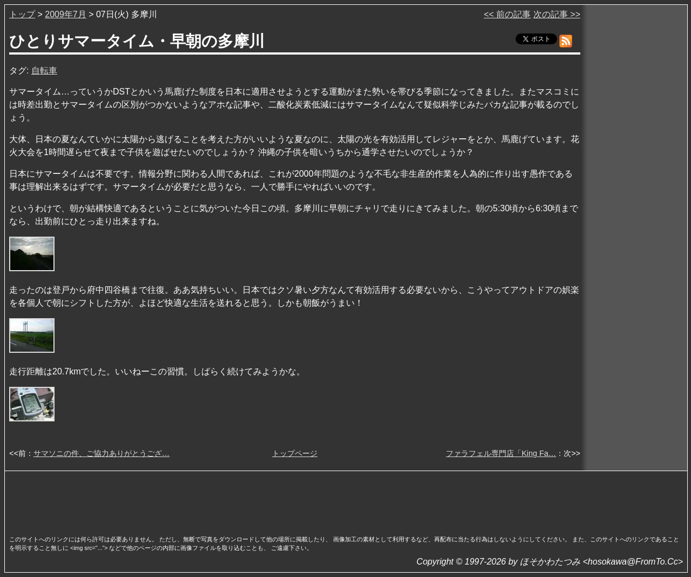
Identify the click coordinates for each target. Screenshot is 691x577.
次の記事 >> (556, 14)
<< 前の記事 (507, 14)
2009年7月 (65, 14)
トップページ (294, 453)
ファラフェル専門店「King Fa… (501, 453)
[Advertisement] (346, 499)
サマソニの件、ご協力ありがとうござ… (101, 453)
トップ (22, 14)
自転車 (44, 70)
